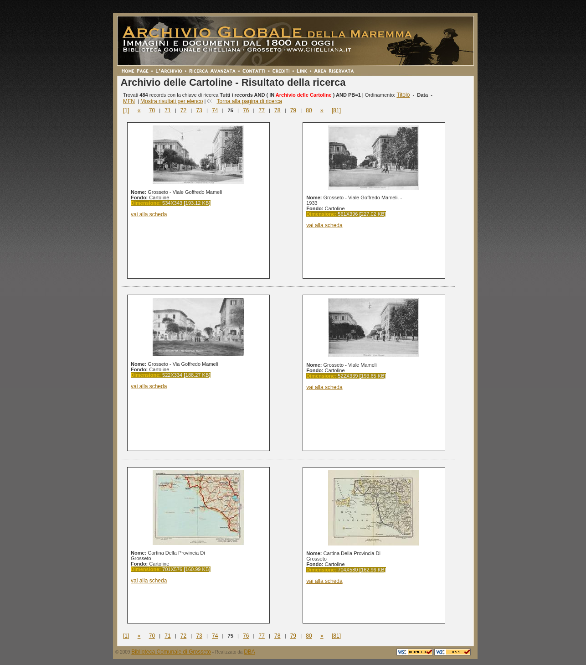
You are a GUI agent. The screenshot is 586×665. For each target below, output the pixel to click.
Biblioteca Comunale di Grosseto (171, 652)
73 (199, 110)
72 (183, 110)
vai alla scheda (149, 214)
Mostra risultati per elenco (171, 101)
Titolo (403, 95)
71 (167, 110)
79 (293, 110)
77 (262, 110)
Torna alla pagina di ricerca (249, 101)
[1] (126, 110)
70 (152, 110)
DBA (249, 652)
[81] (336, 110)
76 (246, 110)
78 (277, 110)
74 (215, 110)
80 (309, 110)
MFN (129, 101)
